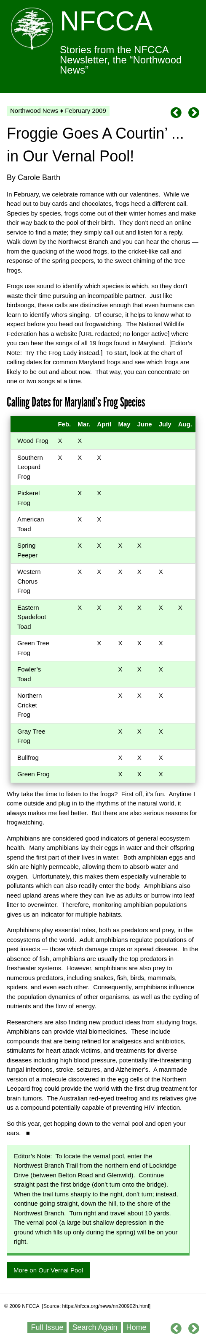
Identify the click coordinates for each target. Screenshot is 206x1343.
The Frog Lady (56, 352)
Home (136, 1327)
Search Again (94, 1327)
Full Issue (47, 1327)
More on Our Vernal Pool (48, 1270)
